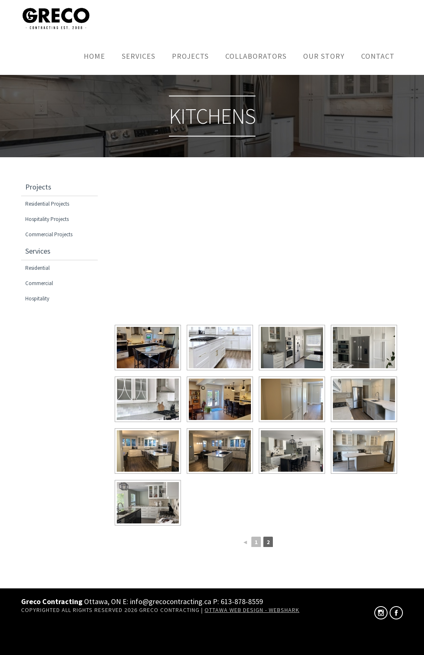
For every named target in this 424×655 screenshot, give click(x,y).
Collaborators (256, 56)
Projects (190, 56)
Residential (37, 267)
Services (138, 56)
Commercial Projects (48, 234)
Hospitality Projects (47, 219)
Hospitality (37, 298)
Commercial (39, 283)
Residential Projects (47, 203)
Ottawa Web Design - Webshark (252, 610)
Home (94, 56)
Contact (378, 56)
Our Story (323, 56)
